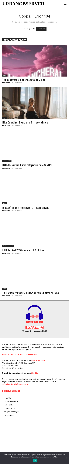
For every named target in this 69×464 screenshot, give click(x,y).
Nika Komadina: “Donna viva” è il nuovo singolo (25, 122)
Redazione (6, 83)
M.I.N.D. (34, 373)
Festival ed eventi (8, 246)
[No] (66, 458)
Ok (35, 460)
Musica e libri (7, 161)
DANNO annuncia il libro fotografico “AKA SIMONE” (27, 165)
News (4, 75)
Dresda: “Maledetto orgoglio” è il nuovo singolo (25, 207)
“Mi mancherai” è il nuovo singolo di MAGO (23, 80)
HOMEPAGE (41, 29)
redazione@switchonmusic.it (15, 384)
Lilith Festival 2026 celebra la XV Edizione (23, 250)
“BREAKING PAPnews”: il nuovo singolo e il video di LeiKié (30, 293)
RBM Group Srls (38, 360)
